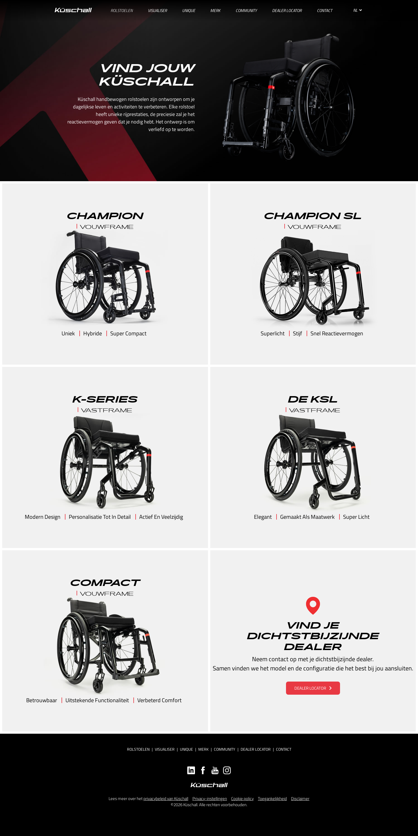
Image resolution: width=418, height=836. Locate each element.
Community (224, 749)
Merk (203, 749)
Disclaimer (300, 798)
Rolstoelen (138, 749)
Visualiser (165, 749)
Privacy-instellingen (209, 798)
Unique (186, 749)
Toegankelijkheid (272, 798)
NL (357, 10)
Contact (283, 749)
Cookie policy (242, 798)
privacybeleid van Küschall (165, 798)
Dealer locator (256, 749)
